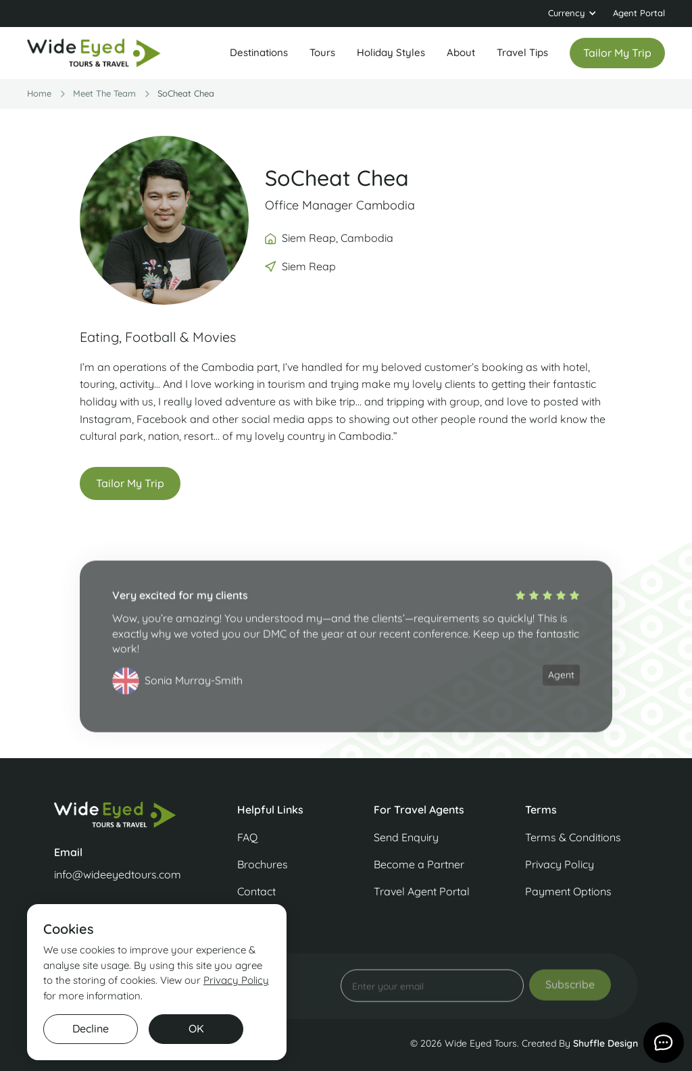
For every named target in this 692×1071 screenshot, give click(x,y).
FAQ (247, 837)
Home (39, 93)
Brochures (262, 864)
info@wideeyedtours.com (117, 874)
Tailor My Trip (130, 483)
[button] (572, 13)
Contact (256, 891)
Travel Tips (522, 52)
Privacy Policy (559, 864)
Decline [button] (90, 1028)
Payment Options (568, 891)
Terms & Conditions (573, 837)
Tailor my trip (617, 52)
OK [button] (196, 1028)
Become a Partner (419, 864)
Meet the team (104, 93)
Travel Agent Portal (422, 891)
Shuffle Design (605, 1043)
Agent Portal (639, 12)
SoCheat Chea (185, 93)
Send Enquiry (406, 837)
